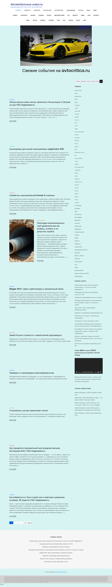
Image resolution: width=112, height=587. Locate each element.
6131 (31, 583)
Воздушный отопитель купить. (83, 378)
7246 (45, 579)
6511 (55, 581)
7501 (49, 578)
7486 (52, 578)
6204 (5, 583)
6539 (49, 581)
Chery (76, 109)
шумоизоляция (79, 272)
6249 (74, 582)
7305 (15, 579)
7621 (5, 578)
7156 (87, 579)
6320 (22, 582)
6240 (76, 582)
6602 (15, 581)
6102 (36, 583)
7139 (99, 579)
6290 (45, 582)
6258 (64, 582)
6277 (49, 582)
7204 (61, 579)
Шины (76, 269)
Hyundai (41, 16)
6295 (37, 582)
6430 (89, 581)
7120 (101, 579)
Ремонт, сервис (79, 257)
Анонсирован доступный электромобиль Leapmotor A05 (36, 150)
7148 (90, 579)
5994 (47, 583)
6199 (12, 583)
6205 (107, 582)
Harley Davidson (79, 133)
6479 (73, 581)
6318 (25, 582)
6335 (18, 582)
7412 (84, 578)
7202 (64, 579)
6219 (102, 582)
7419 (77, 578)
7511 (46, 578)
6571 (30, 581)
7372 (95, 578)
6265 (55, 582)
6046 (40, 583)
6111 (34, 583)
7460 (58, 578)
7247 (43, 579)
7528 (36, 578)
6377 (6, 582)
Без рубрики (78, 219)
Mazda (71, 21)
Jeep (84, 21)
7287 (25, 579)
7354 (99, 578)
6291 (43, 582)
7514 (43, 578)
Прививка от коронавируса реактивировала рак (31, 374)
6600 (18, 581)
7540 (31, 578)
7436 (71, 578)
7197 (70, 579)
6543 (46, 581)
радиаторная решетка (81, 251)
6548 (39, 581)
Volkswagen (70, 11)
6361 (15, 582)
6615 (8, 581)
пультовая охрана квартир (82, 381)
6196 (16, 583)
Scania (76, 189)
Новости (27, 11)
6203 (6, 583)
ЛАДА (76, 239)
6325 (19, 582)
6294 (39, 582)
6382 (102, 581)
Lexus (76, 163)
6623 (5, 581)
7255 (39, 579)
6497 (65, 581)
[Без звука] (98, 374)
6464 (78, 581)
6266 (53, 582)
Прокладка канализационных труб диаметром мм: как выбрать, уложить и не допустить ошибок (50, 228)
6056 (39, 583)
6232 (83, 582)
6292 (42, 582)
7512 (45, 578)
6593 (21, 581)
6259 (62, 582)
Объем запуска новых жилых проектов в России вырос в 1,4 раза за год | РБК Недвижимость (86, 289)
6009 (46, 583)
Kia (69, 16)
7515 (42, 578)
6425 (95, 581)
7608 (12, 578)
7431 (74, 578)
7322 (11, 579)
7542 (30, 578)
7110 (105, 579)
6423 (96, 581)
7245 (46, 579)
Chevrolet (24, 16)
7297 (19, 579)
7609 (11, 578)
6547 (40, 581)
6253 (70, 582)
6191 (19, 583)
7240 (47, 579)
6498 (64, 581)
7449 (65, 578)
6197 (15, 583)
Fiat (64, 21)
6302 (34, 582)
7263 (30, 579)
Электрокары (78, 278)
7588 (22, 578)
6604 (12, 581)
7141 (96, 579)
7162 (78, 579)
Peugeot (96, 16)
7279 (27, 579)
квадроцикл (78, 230)
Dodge (76, 118)
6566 (31, 581)
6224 (95, 582)
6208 (104, 582)
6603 (13, 581)
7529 (34, 578)
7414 (81, 578)
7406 (89, 578)
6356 (16, 582)
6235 (80, 582)
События (37, 11)
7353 (101, 578)
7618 (6, 578)
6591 (22, 581)
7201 (65, 579)
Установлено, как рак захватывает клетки (28, 412)
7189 (73, 579)
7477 (56, 578)
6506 (62, 581)
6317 (27, 582)
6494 (68, 581)
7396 (92, 578)
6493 (70, 581)
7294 (24, 579)
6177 (22, 583)
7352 (102, 578)
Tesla (88, 11)
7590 (19, 578)
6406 (98, 581)
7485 (53, 578)
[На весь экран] (100, 374)
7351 (104, 578)
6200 (11, 583)
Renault (75, 16)
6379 (107, 581)
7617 (8, 578)
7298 (18, 579)
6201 (9, 583)
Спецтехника (78, 263)
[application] (89, 367)
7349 (107, 578)
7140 (98, 579)
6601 (16, 581)
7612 (9, 578)
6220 (101, 582)
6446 (81, 581)
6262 (59, 582)
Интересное (59, 11)
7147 (92, 579)
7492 (50, 578)
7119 (102, 579)
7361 (96, 578)
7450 (64, 578)
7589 (21, 578)
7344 (6, 579)
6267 (52, 582)
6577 (28, 581)
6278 (47, 582)
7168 (77, 579)
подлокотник (78, 248)
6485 (71, 581)
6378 (5, 582)
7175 (76, 579)
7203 (62, 579)
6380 (105, 581)
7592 (18, 578)
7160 (81, 579)
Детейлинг (78, 222)
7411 (86, 578)
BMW (82, 16)
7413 (83, 578)
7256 (37, 579)
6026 (43, 583)
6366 (13, 582)
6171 (24, 583)
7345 (5, 579)
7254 (40, 579)
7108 (107, 579)
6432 (86, 581)
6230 (86, 582)
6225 (93, 582)
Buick (78, 21)
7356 (98, 578)
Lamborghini (78, 160)
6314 (31, 582)
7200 (67, 579)
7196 (71, 579)
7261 (33, 579)
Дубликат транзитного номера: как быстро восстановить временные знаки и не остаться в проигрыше (88, 340)
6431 (87, 581)
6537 (50, 581)
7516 (40, 578)
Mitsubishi (78, 171)
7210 (58, 579)
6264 (56, 582)
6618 (6, 581)
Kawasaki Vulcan (79, 154)
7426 (76, 578)
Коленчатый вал (79, 233)
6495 (67, 581)
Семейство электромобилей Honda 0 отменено (32, 196)
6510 (56, 581)
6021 (45, 583)
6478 (74, 581)
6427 (93, 581)
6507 (61, 581)
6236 (78, 582)
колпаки (77, 236)
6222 (98, 582)
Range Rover (78, 183)
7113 (104, 579)
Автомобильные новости (29, 5)
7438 (68, 578)
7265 (28, 579)
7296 (21, 579)
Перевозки (78, 245)
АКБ (76, 213)
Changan (77, 107)
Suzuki (49, 16)
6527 (53, 581)
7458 (59, 578)
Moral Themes (62, 573)
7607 (13, 578)
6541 (47, 581)
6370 (12, 582)
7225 (55, 579)
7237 (50, 579)
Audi (89, 16)
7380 (93, 578)
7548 (28, 578)
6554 (34, 581)
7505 (47, 578)
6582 (27, 581)
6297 (36, 582)
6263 (58, 582)
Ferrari (77, 121)
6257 (65, 582)
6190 (21, 583)
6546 (42, 581)
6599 (19, 581)
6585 (24, 581)
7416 (78, 578)
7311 (13, 579)
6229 (87, 582)
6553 (36, 581)
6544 (45, 581)
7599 (15, 578)
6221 (99, 582)
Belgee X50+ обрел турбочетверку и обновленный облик (36, 290)
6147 (27, 583)
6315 (30, 582)
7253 (42, 579)
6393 (99, 581)
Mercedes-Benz (59, 16)
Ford (95, 11)
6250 (73, 582)
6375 (8, 582)
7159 (83, 579)
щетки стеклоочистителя (82, 275)
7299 (16, 579)
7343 (8, 579)
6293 (40, 582)
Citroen (51, 21)
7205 (59, 579)
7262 (31, 579)
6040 (42, 583)
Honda (15, 16)
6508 (59, 581)
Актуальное (47, 11)
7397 (90, 578)
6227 (90, 582)
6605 (11, 581)
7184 (74, 579)
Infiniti (77, 142)
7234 (53, 579)
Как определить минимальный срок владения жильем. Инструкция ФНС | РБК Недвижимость (34, 451)
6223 (96, 582)
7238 (49, 579)
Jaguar (76, 148)
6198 (13, 583)
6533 (52, 581)
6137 (30, 583)
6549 (37, 581)
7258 (34, 579)
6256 (67, 582)
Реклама (77, 254)
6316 (28, 582)
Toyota (80, 11)
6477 (76, 581)
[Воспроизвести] (76, 374)
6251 (71, 582)
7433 (73, 578)
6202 (8, 583)
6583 (25, 581)
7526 (39, 578)
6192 (18, 583)
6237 (77, 582)
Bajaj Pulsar (78, 98)
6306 (33, 582)
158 (25, 524)
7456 (62, 578)
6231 (84, 582)
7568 (27, 578)
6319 (24, 582)
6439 (83, 581)
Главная (18, 11)
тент (76, 266)
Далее (30, 524)
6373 (11, 582)
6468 (77, 581)
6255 (68, 582)
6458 (80, 581)
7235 (52, 579)
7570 (25, 578)
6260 (61, 582)
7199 (68, 579)
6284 (46, 582)
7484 (55, 578)
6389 (101, 581)
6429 (90, 581)
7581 (24, 578)
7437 (70, 578)
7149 (89, 579)
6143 (28, 583)
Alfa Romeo (78, 92)
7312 (12, 579)
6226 (92, 582)
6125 (33, 583)
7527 (37, 578)
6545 (43, 581)
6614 (9, 581)
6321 (21, 582)
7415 (80, 578)
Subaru (42, 21)
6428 (92, 581)
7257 (36, 579)
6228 (89, 582)
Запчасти (77, 225)
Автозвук (77, 210)
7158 (84, 579)
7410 (87, 578)
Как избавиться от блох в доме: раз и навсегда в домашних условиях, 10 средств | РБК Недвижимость (37, 500)
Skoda (35, 21)
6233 (81, 582)
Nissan (33, 16)
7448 (67, 578)
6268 (50, 582)
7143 (93, 579)
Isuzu (76, 145)
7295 (22, 579)
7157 (86, 579)
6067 (37, 583)
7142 (95, 579)
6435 (84, 581)
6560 (33, 581)
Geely (28, 21)
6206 (105, 582)
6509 (58, 581)
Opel (58, 21)
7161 (80, 579)
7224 (56, 579)
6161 (25, 583)
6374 (9, 582)
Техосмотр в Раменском (82, 383)
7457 (61, 578)
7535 (33, 578)
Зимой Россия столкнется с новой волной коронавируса (35, 336)
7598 (16, 578)
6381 (104, 581)
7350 (105, 578)
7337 (9, 579)
